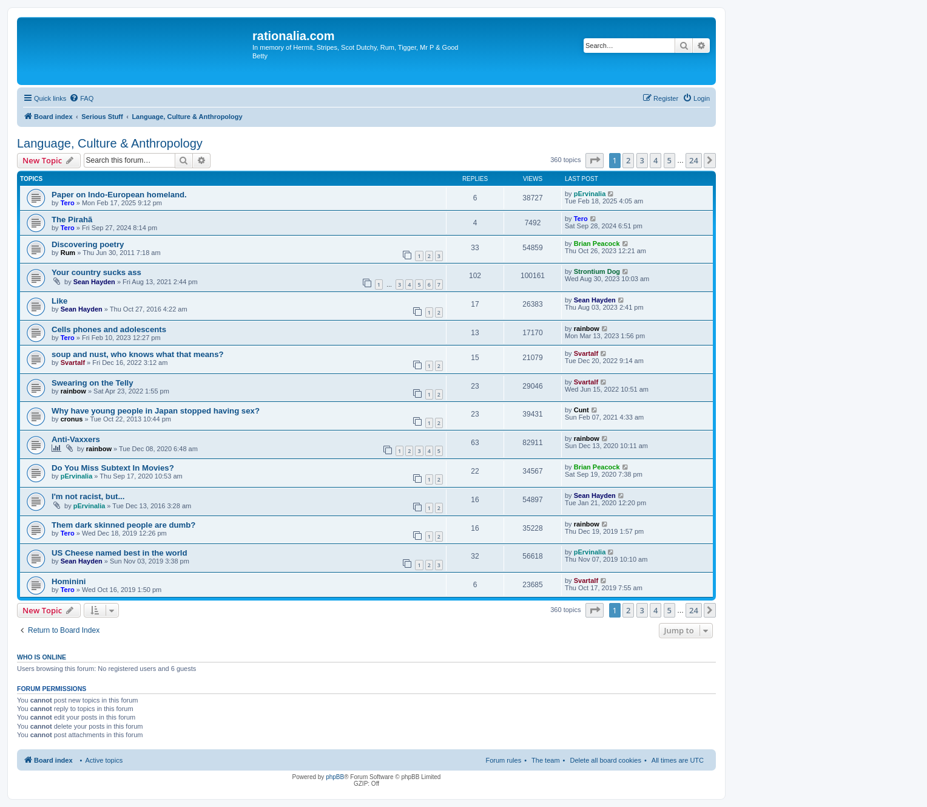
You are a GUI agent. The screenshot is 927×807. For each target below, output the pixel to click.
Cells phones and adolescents (109, 329)
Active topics (104, 760)
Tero (68, 202)
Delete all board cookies (605, 760)
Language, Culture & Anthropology (110, 143)
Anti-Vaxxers (76, 439)
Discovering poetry (88, 244)
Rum (68, 252)
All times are (678, 760)
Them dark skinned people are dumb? (123, 524)
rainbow (586, 328)
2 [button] (628, 160)
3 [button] (642, 160)
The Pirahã (72, 219)
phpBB (335, 777)
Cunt (581, 410)
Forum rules (503, 760)
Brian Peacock (597, 243)
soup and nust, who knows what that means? (138, 354)
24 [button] (693, 160)
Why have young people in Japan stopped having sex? (156, 410)
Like (59, 300)
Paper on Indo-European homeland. (119, 194)
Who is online (41, 657)
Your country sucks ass (96, 272)
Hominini (69, 581)
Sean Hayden (94, 281)
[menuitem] (81, 98)
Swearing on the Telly (92, 382)
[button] (594, 160)
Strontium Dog (597, 271)
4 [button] (655, 160)
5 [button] (669, 160)
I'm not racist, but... (88, 496)
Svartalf (73, 362)
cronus (72, 419)
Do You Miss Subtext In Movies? (113, 467)
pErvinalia (590, 193)
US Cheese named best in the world (119, 552)
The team (545, 760)
